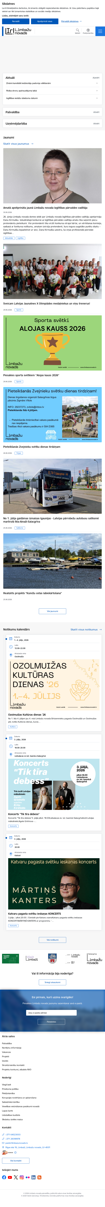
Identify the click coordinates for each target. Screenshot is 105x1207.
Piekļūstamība (8, 1093)
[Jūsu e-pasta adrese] (51, 1013)
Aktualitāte (9, 238)
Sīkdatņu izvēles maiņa (12, 1119)
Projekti (5, 1056)
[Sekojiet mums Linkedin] (33, 1177)
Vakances (6, 1052)
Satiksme (19, 528)
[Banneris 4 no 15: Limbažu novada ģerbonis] (73, 958)
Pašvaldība (7, 1043)
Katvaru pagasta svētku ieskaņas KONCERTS (34, 913)
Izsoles (5, 1061)
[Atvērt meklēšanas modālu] (77, 31)
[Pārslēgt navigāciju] (100, 31)
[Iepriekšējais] (5, 958)
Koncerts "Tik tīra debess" (24, 814)
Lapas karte (7, 1110)
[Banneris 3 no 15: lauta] (52, 958)
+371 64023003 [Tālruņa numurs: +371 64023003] (13, 1134)
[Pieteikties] (51, 1022)
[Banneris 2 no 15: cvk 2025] (31, 958)
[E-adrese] (7, 1152)
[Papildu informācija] (15, 1152)
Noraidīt (15, 21)
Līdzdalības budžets (11, 1115)
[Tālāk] (99, 958)
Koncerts (13, 826)
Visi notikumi (52, 940)
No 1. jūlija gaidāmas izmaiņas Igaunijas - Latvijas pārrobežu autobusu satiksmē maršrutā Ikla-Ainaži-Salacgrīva (51, 520)
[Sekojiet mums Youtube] (10, 1177)
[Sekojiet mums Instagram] (22, 1177)
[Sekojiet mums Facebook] (4, 1177)
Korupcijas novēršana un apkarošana (19, 1097)
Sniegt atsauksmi (52, 982)
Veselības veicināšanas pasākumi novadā (20, 1106)
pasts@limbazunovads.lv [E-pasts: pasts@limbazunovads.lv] (16, 1143)
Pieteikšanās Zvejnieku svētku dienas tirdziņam (31, 446)
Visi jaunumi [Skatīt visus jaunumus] (52, 611)
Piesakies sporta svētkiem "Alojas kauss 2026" (31, 375)
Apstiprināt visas (44, 21)
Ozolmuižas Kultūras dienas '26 (27, 714)
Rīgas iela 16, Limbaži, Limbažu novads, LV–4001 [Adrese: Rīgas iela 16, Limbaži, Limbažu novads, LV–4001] (27, 1147)
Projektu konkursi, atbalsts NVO (16, 1069)
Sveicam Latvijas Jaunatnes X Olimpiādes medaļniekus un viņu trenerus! (46, 303)
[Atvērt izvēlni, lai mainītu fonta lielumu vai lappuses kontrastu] (88, 31)
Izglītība (20, 238)
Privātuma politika (10, 1089)
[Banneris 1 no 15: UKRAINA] (10, 958)
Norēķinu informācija (11, 1047)
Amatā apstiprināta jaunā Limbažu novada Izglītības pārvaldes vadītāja (45, 207)
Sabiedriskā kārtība (11, 1102)
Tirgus (18, 453)
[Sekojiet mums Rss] (39, 1177)
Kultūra (12, 727)
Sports (18, 310)
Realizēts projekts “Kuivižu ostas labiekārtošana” (32, 593)
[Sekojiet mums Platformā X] (16, 1177)
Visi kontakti (15, 1160)
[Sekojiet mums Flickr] (28, 1177)
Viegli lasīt (6, 1084)
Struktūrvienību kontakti (13, 1065)
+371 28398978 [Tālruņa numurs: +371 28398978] (12, 1138)
